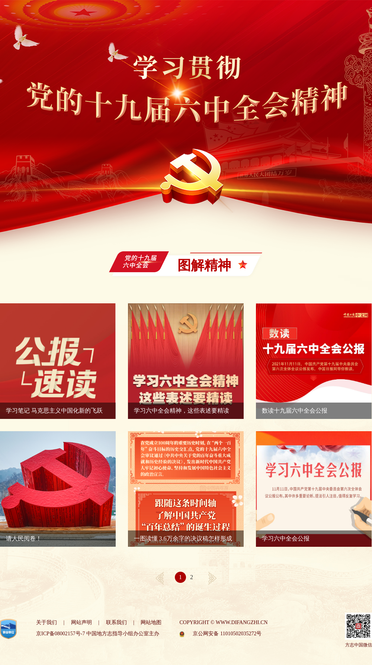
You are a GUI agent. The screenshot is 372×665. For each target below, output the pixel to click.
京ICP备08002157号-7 (60, 633)
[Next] (212, 578)
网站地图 (151, 622)
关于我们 (46, 622)
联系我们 (116, 622)
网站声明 (81, 622)
